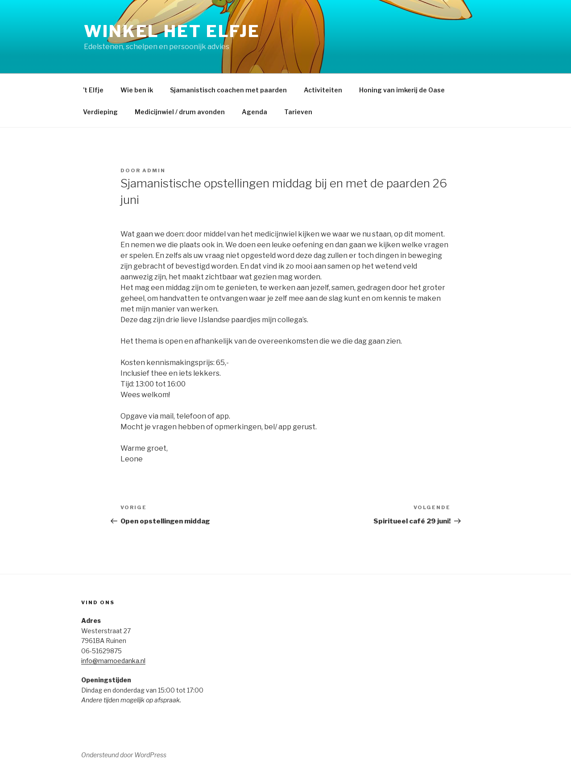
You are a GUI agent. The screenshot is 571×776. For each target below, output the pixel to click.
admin (154, 170)
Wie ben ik (136, 90)
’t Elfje (93, 90)
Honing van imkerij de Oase (402, 90)
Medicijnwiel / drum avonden (180, 112)
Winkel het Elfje (172, 31)
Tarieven (298, 112)
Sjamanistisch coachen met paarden (228, 90)
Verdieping (100, 112)
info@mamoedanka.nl (113, 660)
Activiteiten (323, 90)
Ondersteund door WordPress (123, 755)
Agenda (254, 112)
